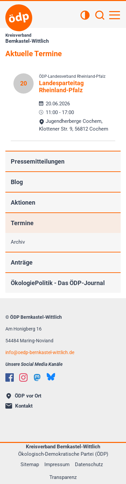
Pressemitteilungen (38, 161)
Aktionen (23, 202)
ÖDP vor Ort (23, 396)
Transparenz (63, 477)
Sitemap (29, 464)
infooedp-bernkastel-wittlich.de (39, 352)
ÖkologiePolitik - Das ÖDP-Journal (58, 282)
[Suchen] (100, 16)
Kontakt (19, 406)
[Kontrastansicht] (85, 16)
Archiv (18, 242)
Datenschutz (89, 464)
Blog (17, 181)
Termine (22, 223)
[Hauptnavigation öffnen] (115, 15)
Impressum (57, 464)
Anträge (22, 262)
